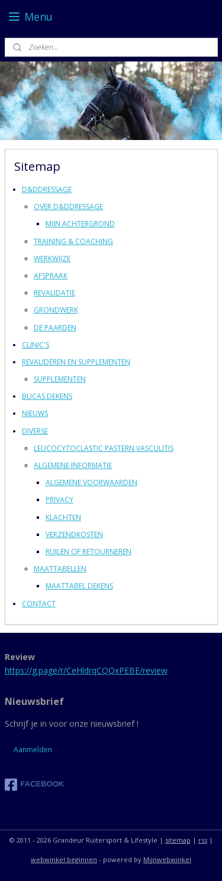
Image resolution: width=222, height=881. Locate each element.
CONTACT (39, 603)
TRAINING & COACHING (73, 241)
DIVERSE (35, 430)
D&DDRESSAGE (47, 189)
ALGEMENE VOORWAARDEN (91, 482)
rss (202, 840)
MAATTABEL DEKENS (79, 586)
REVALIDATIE (54, 293)
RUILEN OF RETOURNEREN (88, 552)
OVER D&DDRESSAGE (68, 206)
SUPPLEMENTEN (60, 379)
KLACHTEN (63, 517)
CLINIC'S (35, 344)
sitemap (178, 840)
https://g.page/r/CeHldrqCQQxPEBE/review (86, 670)
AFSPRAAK (50, 276)
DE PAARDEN (55, 327)
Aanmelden (33, 750)
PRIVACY (59, 500)
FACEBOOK (35, 785)
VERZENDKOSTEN (74, 534)
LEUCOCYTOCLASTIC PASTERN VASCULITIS (103, 448)
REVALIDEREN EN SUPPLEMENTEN (76, 361)
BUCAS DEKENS (47, 396)
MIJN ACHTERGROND (80, 224)
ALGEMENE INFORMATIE (73, 465)
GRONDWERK (56, 310)
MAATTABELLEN (60, 569)
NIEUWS (35, 413)
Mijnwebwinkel (167, 859)
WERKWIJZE (52, 258)
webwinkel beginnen (64, 859)
